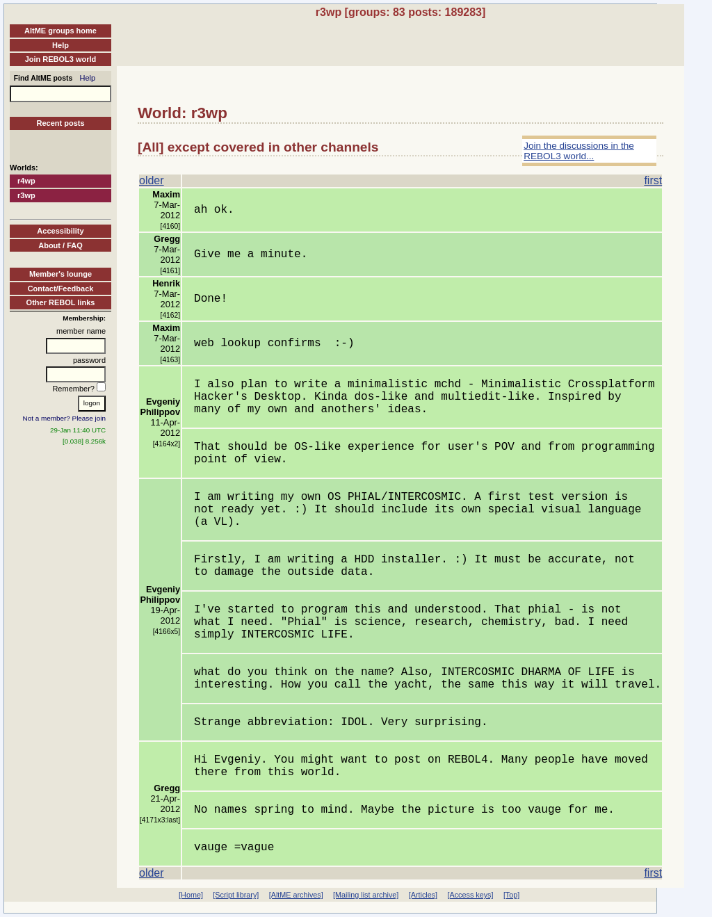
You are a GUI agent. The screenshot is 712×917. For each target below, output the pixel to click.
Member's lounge (60, 274)
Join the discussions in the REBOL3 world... (579, 150)
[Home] (191, 895)
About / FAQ (60, 245)
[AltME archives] (296, 895)
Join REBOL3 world (61, 59)
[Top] (511, 895)
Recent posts (60, 123)
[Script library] (236, 895)
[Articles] (423, 895)
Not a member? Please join (64, 418)
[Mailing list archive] (365, 895)
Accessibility (60, 231)
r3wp (26, 195)
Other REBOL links (60, 302)
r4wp (26, 181)
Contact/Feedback (61, 288)
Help (60, 45)
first (653, 180)
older (151, 180)
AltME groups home (60, 30)
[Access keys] (470, 895)
